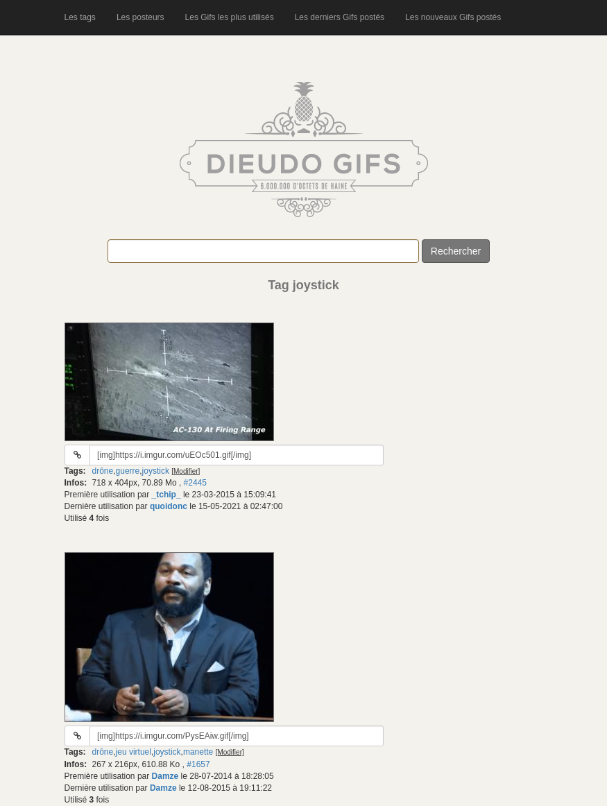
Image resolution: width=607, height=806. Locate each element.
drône (103, 471)
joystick (155, 471)
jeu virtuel (133, 752)
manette (198, 752)
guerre (128, 471)
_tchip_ (166, 494)
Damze (165, 776)
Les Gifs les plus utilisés (229, 17)
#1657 (198, 764)
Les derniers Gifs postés (339, 17)
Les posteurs (140, 17)
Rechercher (456, 251)
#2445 (195, 483)
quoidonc (168, 506)
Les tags (80, 17)
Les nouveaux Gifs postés (453, 17)
